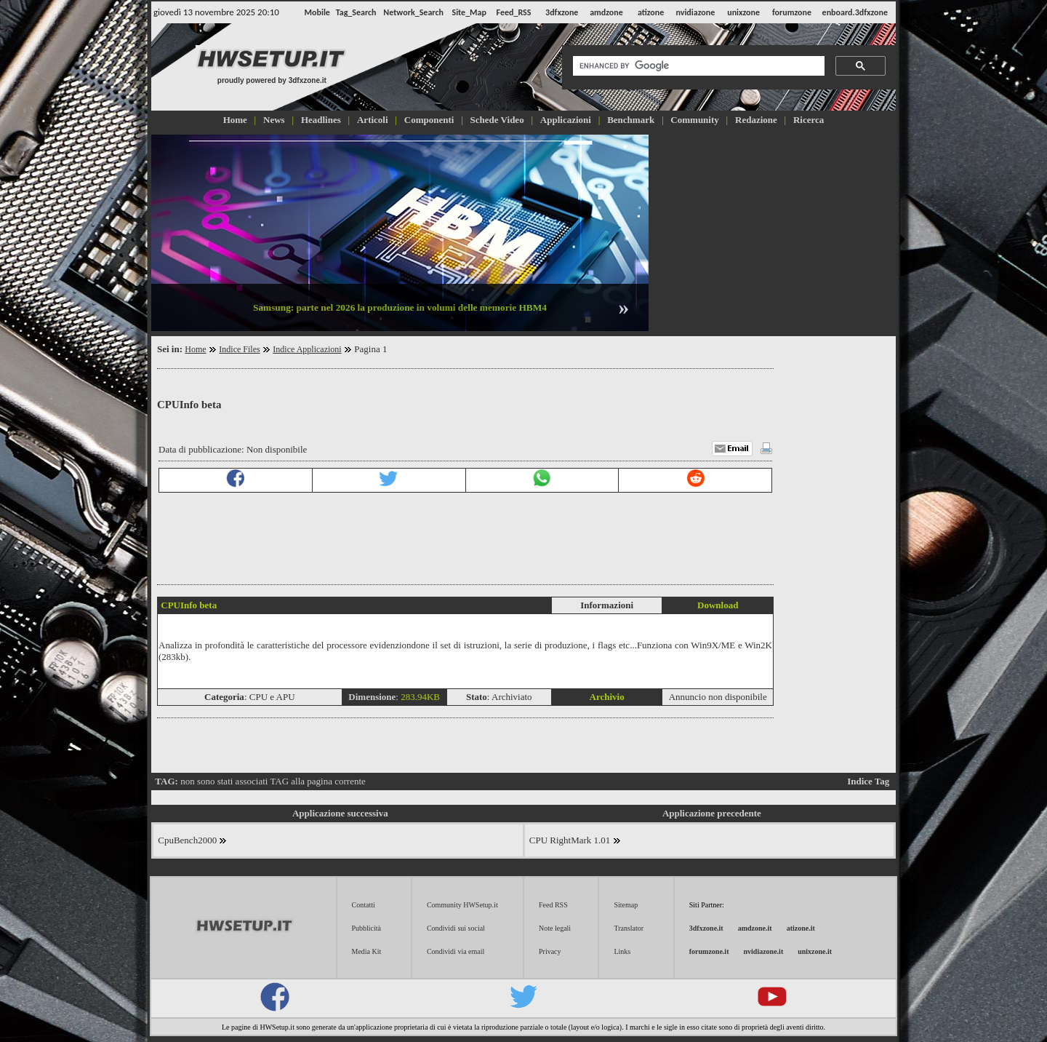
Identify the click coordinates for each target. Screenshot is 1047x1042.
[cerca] (697, 66)
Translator (628, 928)
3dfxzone (561, 12)
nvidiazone (695, 12)
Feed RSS (553, 905)
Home (195, 349)
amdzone (606, 12)
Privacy (550, 951)
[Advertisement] (773, 231)
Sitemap (626, 905)
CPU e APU (272, 696)
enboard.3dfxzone (855, 12)
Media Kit (367, 951)
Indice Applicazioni (307, 349)
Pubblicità (367, 928)
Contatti (363, 905)
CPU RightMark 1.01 (575, 840)
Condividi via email (455, 951)
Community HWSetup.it (462, 905)
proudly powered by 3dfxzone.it (271, 80)
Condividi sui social (456, 928)
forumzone (791, 12)
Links (622, 951)
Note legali (555, 928)
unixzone (743, 12)
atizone (651, 12)
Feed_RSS (514, 12)
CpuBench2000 (192, 840)
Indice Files (239, 349)
